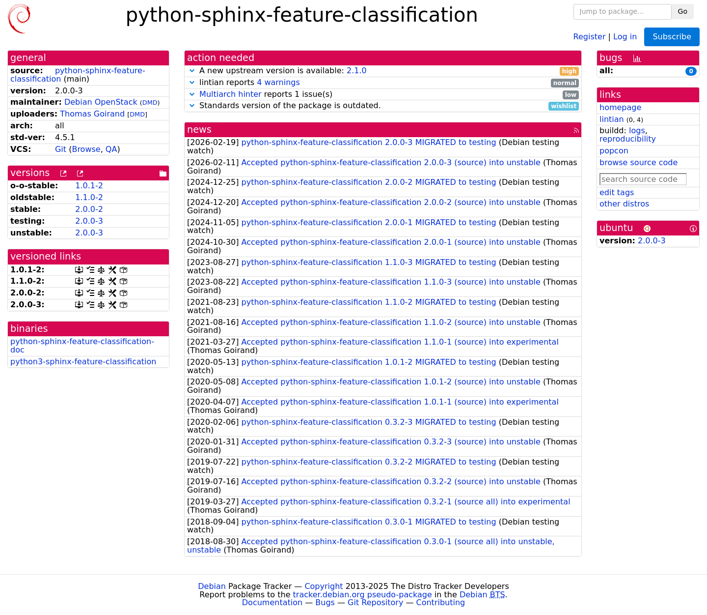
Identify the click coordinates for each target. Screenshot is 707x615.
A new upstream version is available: (383, 71)
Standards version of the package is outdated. (383, 106)
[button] (192, 70)
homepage (620, 107)
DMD (150, 102)
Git (60, 149)
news (199, 129)
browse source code (638, 162)
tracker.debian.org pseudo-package (362, 594)
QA (111, 149)
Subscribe (672, 36)
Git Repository (375, 602)
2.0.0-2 (89, 209)
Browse (86, 149)
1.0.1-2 (89, 185)
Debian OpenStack (100, 102)
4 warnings (278, 82)
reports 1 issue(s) (383, 94)
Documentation (272, 602)
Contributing (440, 602)
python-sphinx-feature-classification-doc (82, 345)
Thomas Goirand (92, 113)
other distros (624, 203)
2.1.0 (357, 70)
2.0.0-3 (89, 221)
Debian (212, 586)
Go (682, 11)
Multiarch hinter (230, 94)
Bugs (325, 602)
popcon (613, 150)
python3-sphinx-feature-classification (83, 361)
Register (589, 36)
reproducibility (627, 139)
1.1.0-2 (89, 197)
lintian (611, 119)
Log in (625, 36)
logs (637, 130)
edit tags (616, 192)
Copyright (323, 586)
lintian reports (383, 83)
